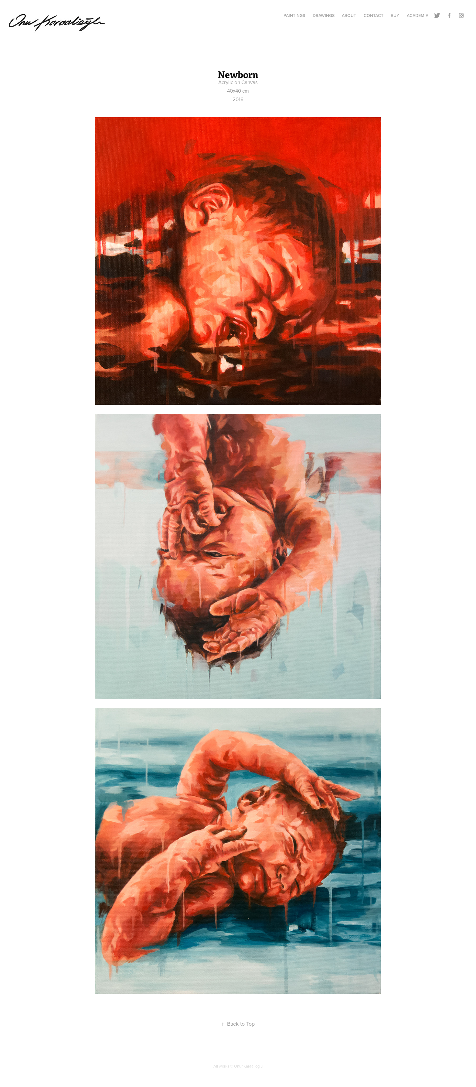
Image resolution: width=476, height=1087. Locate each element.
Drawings (324, 15)
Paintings (294, 15)
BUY (395, 15)
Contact (373, 15)
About (349, 15)
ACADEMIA (417, 15)
